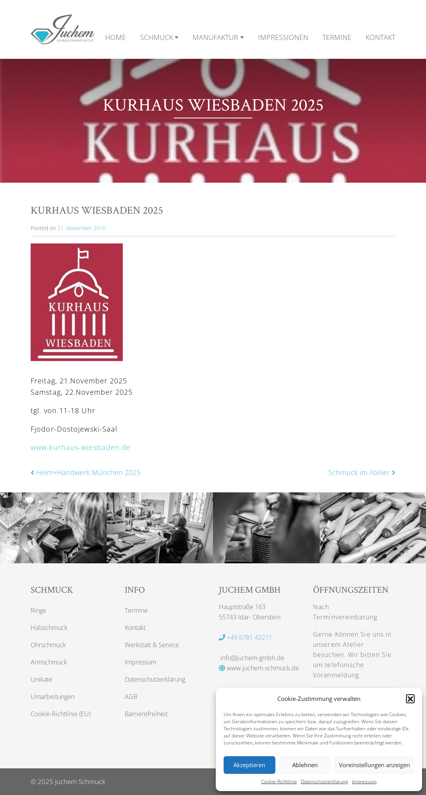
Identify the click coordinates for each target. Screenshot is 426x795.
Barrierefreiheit (146, 714)
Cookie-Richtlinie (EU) (61, 714)
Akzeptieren (249, 765)
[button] (410, 698)
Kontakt (135, 627)
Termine (136, 610)
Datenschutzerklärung (324, 781)
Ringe (38, 610)
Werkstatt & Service (152, 645)
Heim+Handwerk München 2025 (85, 472)
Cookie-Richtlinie (279, 781)
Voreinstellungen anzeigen (374, 765)
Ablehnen (305, 765)
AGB (131, 696)
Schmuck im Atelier (361, 472)
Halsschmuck (49, 627)
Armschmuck (49, 662)
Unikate (41, 679)
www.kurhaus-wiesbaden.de (81, 447)
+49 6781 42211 (245, 637)
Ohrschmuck (48, 645)
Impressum (364, 781)
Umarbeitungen (53, 696)
